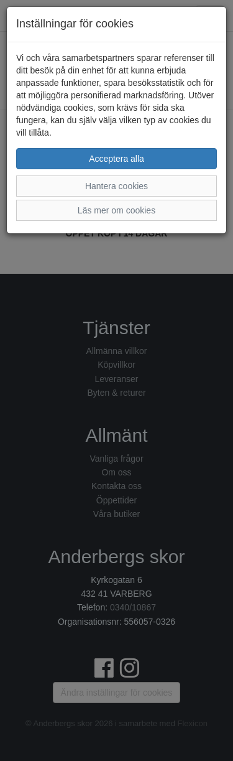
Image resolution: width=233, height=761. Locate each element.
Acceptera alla (116, 159)
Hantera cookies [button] (116, 186)
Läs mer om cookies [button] (116, 210)
